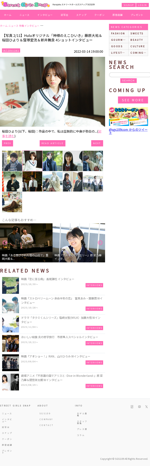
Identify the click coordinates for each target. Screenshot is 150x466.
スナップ (81, 14)
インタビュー (45, 14)
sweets (137, 33)
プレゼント (137, 14)
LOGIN (142, 4)
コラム (81, 435)
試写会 (65, 14)
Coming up (139, 52)
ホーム (8, 14)
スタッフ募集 (82, 422)
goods (117, 46)
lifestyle (119, 52)
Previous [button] (5, 243)
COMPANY (45, 419)
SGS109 (45, 413)
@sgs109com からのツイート (128, 131)
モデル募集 (82, 414)
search (128, 80)
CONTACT (45, 425)
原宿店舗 (117, 14)
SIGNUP (129, 4)
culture (137, 46)
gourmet (119, 39)
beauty (136, 39)
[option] (26, 242)
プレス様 (82, 429)
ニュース (25, 14)
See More (133, 100)
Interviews (11, 50)
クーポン (99, 14)
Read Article (52, 143)
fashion (118, 33)
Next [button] (100, 243)
